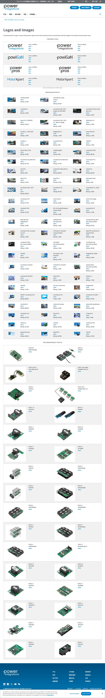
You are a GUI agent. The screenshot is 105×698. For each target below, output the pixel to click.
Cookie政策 (77, 689)
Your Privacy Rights (74, 693)
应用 (10, 14)
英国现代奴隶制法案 (96, 689)
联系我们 (88, 681)
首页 (6, 20)
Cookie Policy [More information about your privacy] (50, 695)
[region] (52, 694)
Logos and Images (19, 20)
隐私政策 (70, 689)
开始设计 (74, 8)
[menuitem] (100, 1)
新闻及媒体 (72, 675)
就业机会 (88, 675)
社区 (25, 14)
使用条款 (85, 689)
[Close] (102, 693)
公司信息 (32, 14)
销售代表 (71, 678)
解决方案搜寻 (86, 8)
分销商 (71, 681)
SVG (30, 50)
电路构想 (55, 681)
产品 (4, 14)
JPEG (22, 100)
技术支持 (96, 8)
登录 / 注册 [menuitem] (94, 1)
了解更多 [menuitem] (59, 1)
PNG (30, 46)
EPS (30, 48)
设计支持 (17, 14)
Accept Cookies (86, 693)
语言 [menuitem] (86, 1)
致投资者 (88, 672)
